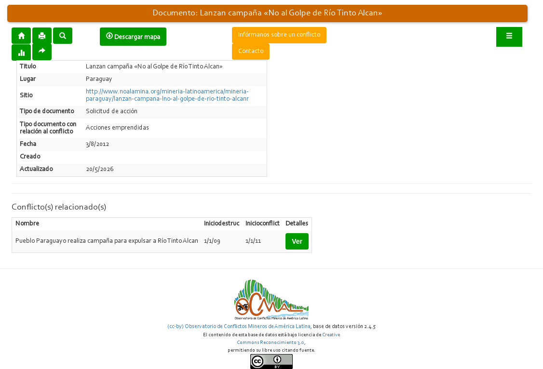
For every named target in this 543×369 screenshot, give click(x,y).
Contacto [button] (250, 51)
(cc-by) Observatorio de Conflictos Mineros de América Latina (239, 326)
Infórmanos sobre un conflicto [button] (279, 35)
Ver (297, 241)
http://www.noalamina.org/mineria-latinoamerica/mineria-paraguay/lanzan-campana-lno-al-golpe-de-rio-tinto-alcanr (167, 96)
